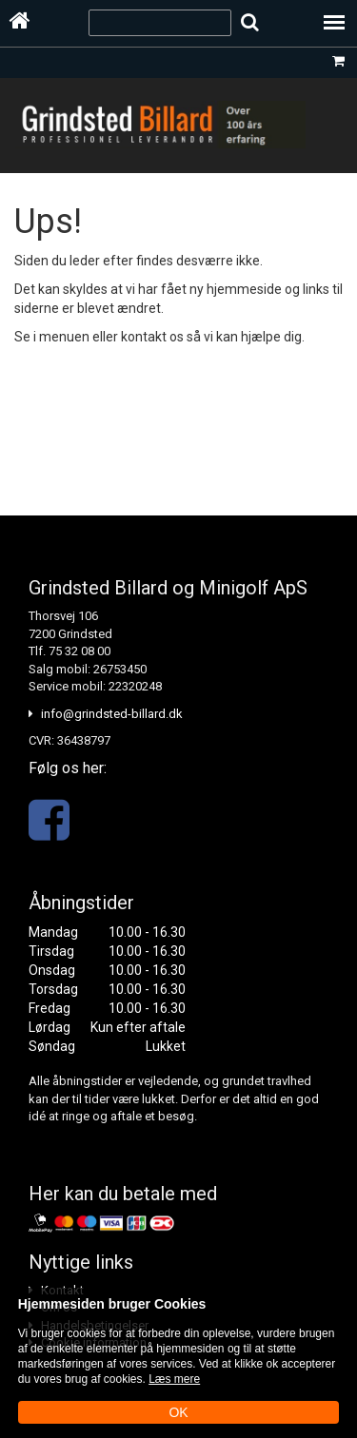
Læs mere (174, 1379)
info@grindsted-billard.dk (112, 714)
